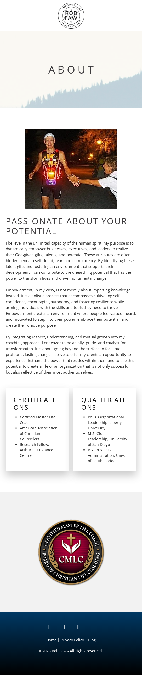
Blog (92, 639)
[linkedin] (49, 627)
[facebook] (92, 627)
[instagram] (78, 627)
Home (52, 639)
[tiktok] (64, 627)
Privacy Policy (72, 639)
